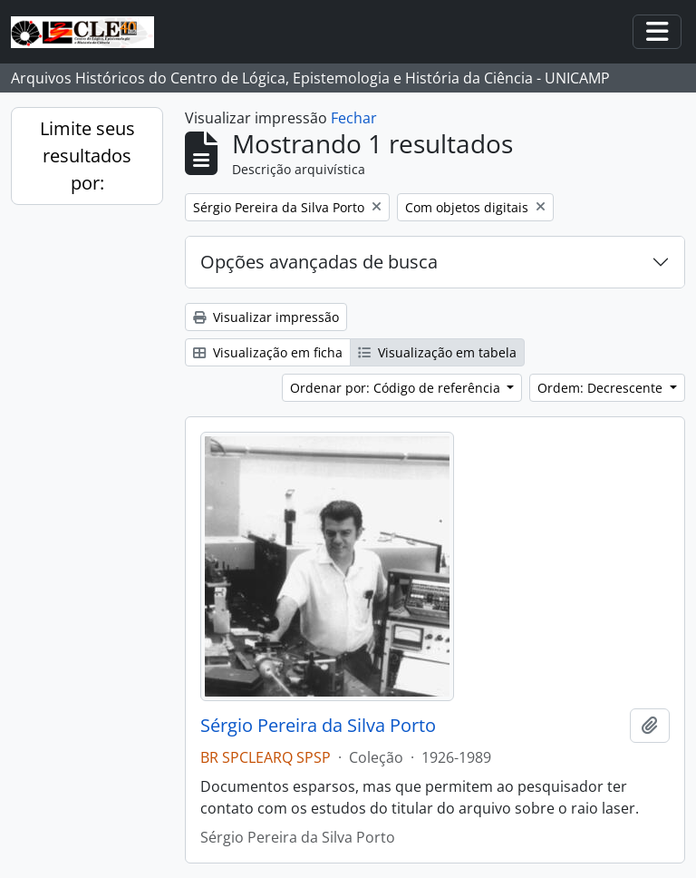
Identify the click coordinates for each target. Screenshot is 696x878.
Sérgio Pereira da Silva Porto (318, 726)
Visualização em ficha (268, 352)
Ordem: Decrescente (601, 387)
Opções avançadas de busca (319, 261)
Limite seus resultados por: (87, 155)
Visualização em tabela (437, 352)
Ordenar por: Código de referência (397, 387)
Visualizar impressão (266, 317)
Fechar (354, 118)
